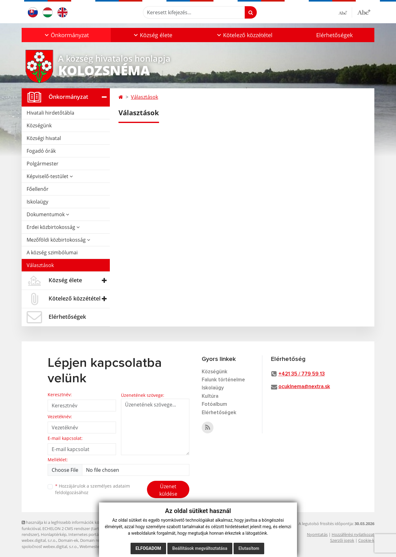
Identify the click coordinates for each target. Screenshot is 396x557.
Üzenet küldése (168, 490)
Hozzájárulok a (92, 489)
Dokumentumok (48, 214)
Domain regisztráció (98, 540)
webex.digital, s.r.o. (39, 540)
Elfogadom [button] (148, 548)
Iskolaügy (37, 201)
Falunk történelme (223, 380)
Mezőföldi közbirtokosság (58, 239)
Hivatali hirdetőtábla (50, 112)
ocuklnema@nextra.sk (304, 386)
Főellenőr (38, 189)
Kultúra (210, 396)
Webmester (90, 546)
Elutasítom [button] (249, 548)
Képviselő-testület (50, 176)
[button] (66, 35)
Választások (40, 265)
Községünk (39, 125)
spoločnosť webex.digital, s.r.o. (50, 546)
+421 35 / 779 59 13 (301, 374)
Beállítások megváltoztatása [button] (199, 548)
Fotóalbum (214, 404)
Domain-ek (68, 540)
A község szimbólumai (52, 252)
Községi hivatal (44, 138)
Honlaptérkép (54, 534)
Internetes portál (84, 534)
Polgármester (42, 163)
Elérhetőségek (334, 35)
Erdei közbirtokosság (53, 227)
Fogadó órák (41, 150)
